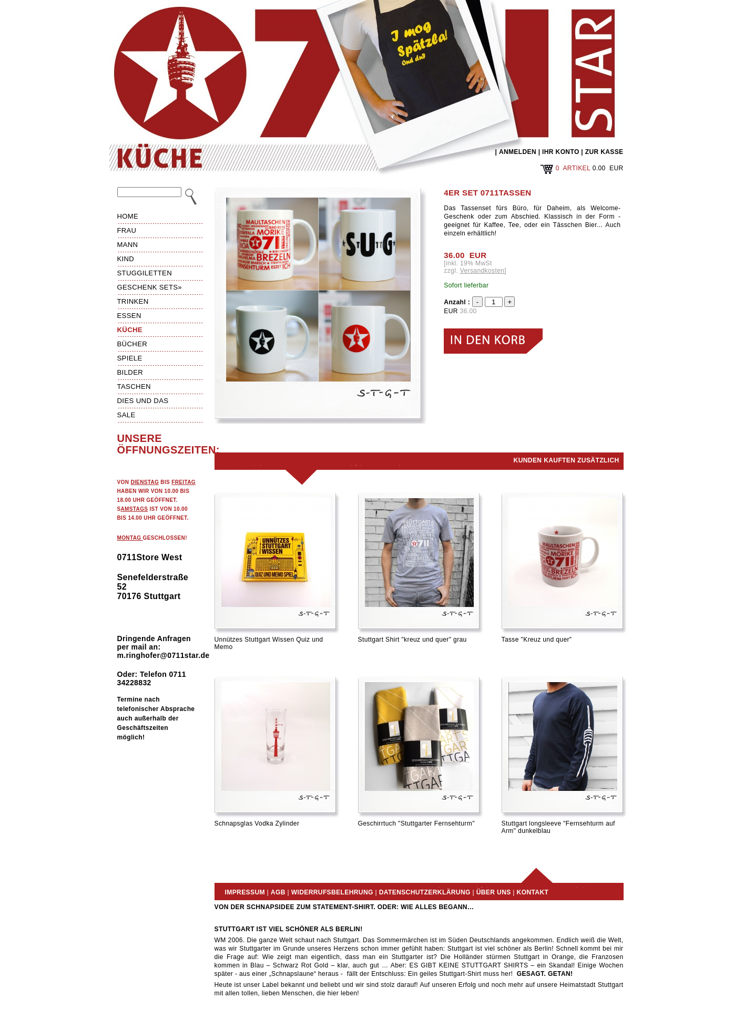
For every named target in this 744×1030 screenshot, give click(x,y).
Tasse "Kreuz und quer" (537, 639)
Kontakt (533, 892)
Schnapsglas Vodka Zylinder (257, 823)
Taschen (134, 386)
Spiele (129, 358)
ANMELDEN (517, 152)
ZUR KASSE (604, 152)
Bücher (132, 344)
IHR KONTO (560, 152)
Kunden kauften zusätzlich (566, 460)
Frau (127, 230)
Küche (129, 330)
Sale (126, 415)
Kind (126, 259)
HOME (128, 216)
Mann (127, 245)
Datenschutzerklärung (425, 892)
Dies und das (143, 401)
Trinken (133, 301)
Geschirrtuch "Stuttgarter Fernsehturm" (416, 823)
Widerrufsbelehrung (332, 892)
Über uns (493, 892)
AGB (278, 892)
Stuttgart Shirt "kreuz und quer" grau (412, 639)
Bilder (130, 372)
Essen (129, 316)
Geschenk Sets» (149, 287)
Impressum (245, 892)
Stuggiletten (144, 273)
